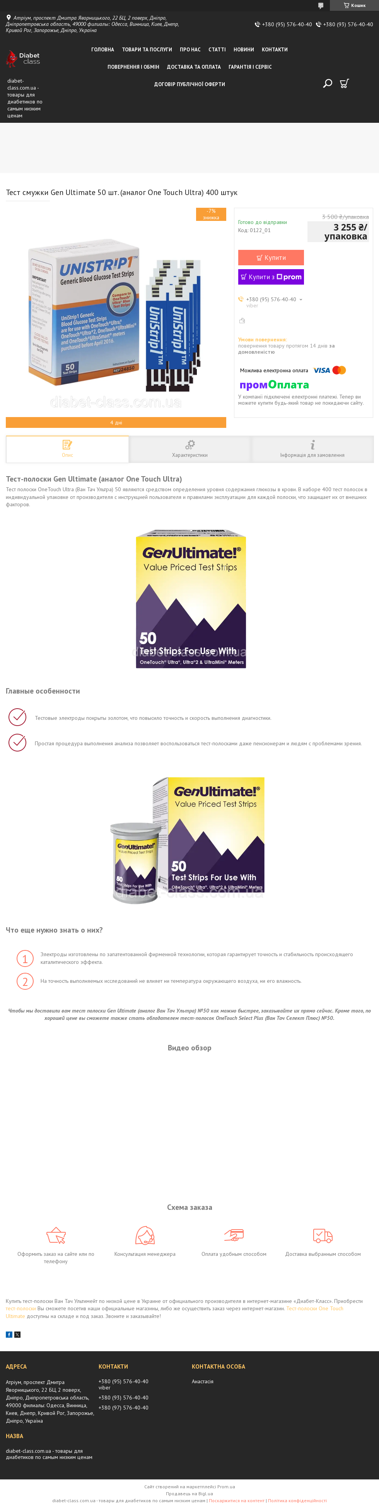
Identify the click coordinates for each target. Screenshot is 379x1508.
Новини (244, 49)
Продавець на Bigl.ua (189, 1493)
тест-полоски (21, 1308)
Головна (102, 49)
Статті (217, 49)
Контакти (275, 49)
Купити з (275, 277)
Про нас (190, 49)
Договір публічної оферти (189, 84)
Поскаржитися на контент (237, 1500)
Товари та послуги (147, 49)
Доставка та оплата (194, 67)
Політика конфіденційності (297, 1500)
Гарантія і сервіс (250, 67)
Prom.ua (226, 1486)
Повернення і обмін (133, 67)
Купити (275, 257)
